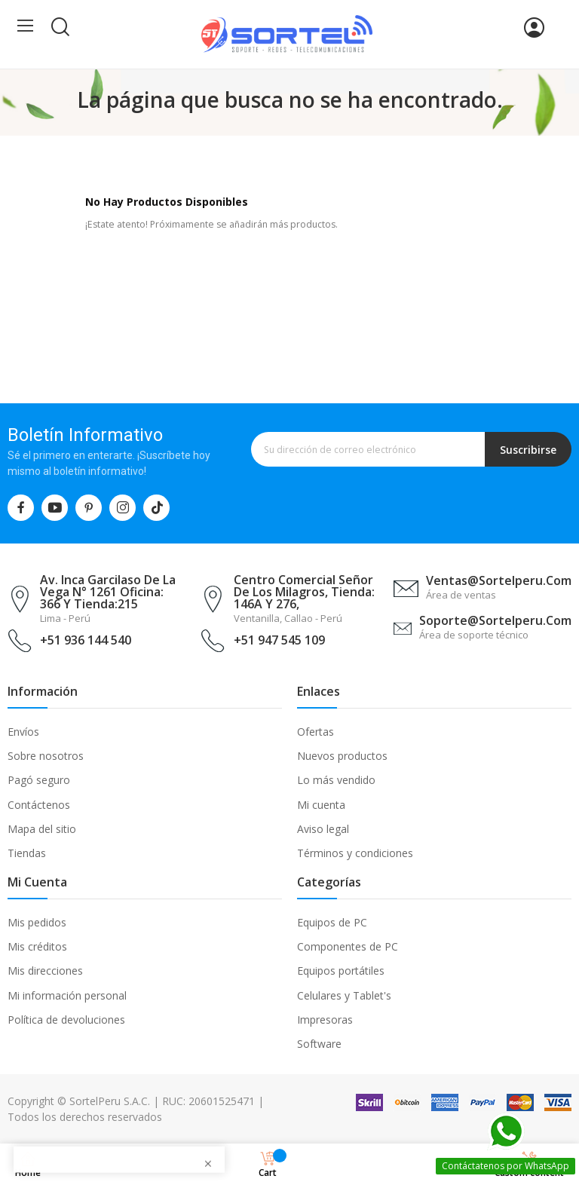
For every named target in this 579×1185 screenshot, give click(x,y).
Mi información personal (67, 995)
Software (319, 1043)
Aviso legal (323, 829)
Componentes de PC (347, 946)
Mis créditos (37, 946)
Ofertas (315, 731)
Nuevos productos (342, 756)
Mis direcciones (45, 970)
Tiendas (27, 853)
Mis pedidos (37, 922)
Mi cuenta (321, 805)
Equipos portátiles (340, 970)
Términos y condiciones (355, 853)
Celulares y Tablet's (344, 995)
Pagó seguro (39, 780)
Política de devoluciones (66, 1019)
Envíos (23, 731)
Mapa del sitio (42, 829)
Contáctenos (39, 805)
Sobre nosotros (46, 756)
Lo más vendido (336, 780)
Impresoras (325, 1019)
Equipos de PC (332, 922)
